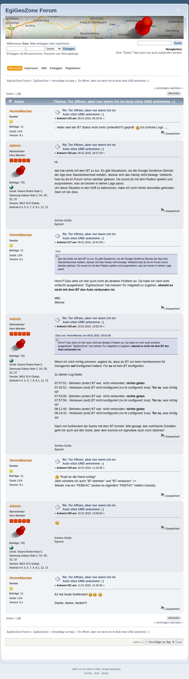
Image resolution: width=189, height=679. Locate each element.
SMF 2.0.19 (78, 669)
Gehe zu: (138, 642)
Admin (15, 145)
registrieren (62, 43)
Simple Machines (111, 669)
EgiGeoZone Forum (31, 10)
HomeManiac (20, 111)
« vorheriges (161, 88)
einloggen (42, 43)
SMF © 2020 (94, 669)
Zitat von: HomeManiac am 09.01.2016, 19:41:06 (83, 335)
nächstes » (176, 88)
